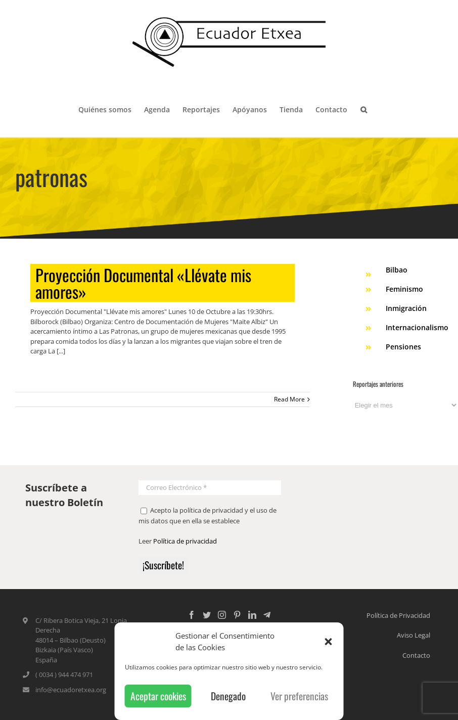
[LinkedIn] (252, 615)
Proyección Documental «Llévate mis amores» (143, 283)
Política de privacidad (185, 541)
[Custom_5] (266, 615)
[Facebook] (192, 615)
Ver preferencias (299, 696)
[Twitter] (207, 615)
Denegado (228, 696)
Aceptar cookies (158, 696)
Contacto (416, 655)
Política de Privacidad (398, 615)
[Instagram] (222, 615)
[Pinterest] (237, 615)
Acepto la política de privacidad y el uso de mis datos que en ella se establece (208, 515)
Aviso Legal (413, 635)
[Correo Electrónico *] (210, 487)
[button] (329, 642)
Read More (289, 399)
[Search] (363, 108)
